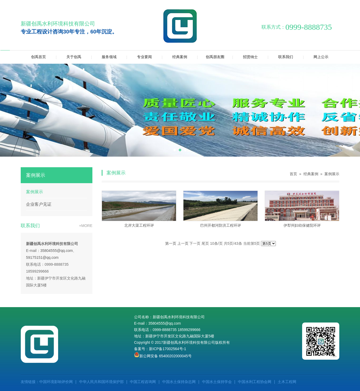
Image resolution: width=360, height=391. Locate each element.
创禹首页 (38, 57)
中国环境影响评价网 (56, 382)
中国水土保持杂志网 (179, 382)
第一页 (170, 243)
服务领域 (104, 57)
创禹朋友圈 (210, 57)
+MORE (85, 226)
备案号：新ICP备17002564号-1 (160, 349)
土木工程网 (287, 382)
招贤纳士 (245, 57)
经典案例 (174, 57)
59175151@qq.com (42, 257)
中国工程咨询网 (143, 382)
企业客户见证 (39, 204)
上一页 (182, 243)
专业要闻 (139, 57)
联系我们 (280, 57)
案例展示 (34, 192)
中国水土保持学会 (217, 382)
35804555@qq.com (56, 250)
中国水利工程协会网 (254, 382)
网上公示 (315, 57)
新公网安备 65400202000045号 (163, 356)
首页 (293, 174)
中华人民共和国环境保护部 (101, 382)
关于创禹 (68, 57)
